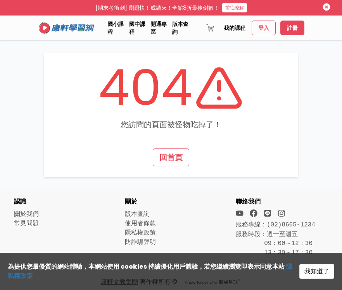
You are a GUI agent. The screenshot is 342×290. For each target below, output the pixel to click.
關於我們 (26, 213)
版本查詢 (180, 28)
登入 (263, 28)
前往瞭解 (234, 7)
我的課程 (234, 28)
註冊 (292, 28)
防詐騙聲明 (140, 241)
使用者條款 (140, 223)
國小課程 (115, 28)
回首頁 (171, 157)
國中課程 (137, 28)
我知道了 (316, 271)
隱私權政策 (140, 232)
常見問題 (26, 223)
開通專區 (158, 28)
